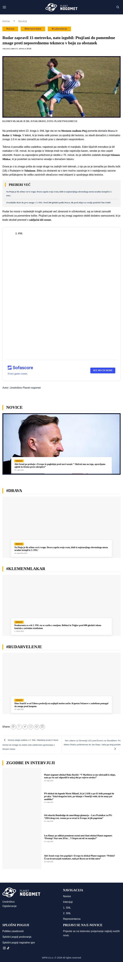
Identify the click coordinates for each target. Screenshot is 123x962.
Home (6, 21)
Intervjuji (68, 902)
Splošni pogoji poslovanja (16, 936)
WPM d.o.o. (48, 957)
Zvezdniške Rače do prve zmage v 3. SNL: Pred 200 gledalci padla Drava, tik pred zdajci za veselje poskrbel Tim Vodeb (58, 202)
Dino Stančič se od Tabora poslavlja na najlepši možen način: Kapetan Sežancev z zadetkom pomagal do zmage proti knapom (61, 705)
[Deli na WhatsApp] (13, 726)
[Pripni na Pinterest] (36, 726)
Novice (22, 21)
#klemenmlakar (33, 28)
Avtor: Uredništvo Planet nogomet (21, 387)
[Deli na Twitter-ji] (25, 726)
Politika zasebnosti (13, 931)
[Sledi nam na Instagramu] (4, 948)
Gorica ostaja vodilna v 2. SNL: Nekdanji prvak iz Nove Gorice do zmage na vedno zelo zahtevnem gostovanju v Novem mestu (30, 744)
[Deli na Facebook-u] (19, 726)
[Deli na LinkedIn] (42, 726)
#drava (10, 28)
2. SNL (67, 913)
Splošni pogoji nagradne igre (18, 942)
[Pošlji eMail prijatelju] (30, 726)
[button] (4, 7)
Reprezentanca (72, 919)
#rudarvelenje (59, 28)
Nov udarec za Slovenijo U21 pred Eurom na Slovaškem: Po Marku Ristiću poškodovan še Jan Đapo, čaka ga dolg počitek (92, 744)
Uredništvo (8, 901)
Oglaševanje (9, 906)
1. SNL (67, 907)
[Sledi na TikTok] (8, 948)
